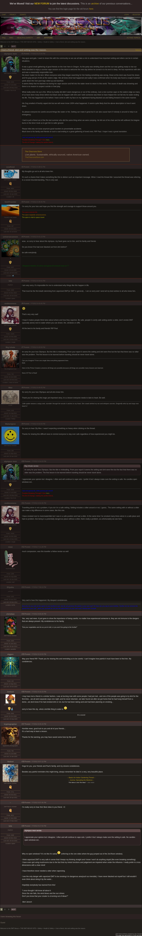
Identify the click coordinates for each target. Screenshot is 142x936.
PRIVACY (13, 14)
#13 (23, 587)
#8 (22, 387)
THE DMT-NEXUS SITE (28, 42)
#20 (23, 826)
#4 (22, 237)
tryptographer (10, 724)
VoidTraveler (10, 202)
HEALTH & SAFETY (25, 38)
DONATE (23, 14)
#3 (22, 202)
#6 (22, 303)
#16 (23, 692)
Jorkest (10, 692)
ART (38, 38)
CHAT (4, 14)
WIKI (11, 38)
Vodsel (10, 761)
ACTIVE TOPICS (133, 38)
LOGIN (126, 14)
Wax (10, 387)
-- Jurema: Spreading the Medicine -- (81, 780)
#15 (23, 654)
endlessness (10, 303)
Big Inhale (10, 347)
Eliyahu (10, 587)
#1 (22, 54)
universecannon (10, 237)
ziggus (10, 654)
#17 (23, 724)
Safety (40, 42)
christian (10, 614)
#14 (23, 614)
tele (10, 281)
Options (138, 50)
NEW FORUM (41, 3)
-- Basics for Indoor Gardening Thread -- (81, 777)
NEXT (14, 46)
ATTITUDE (48, 38)
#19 (23, 802)
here (47, 140)
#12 (23, 547)
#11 (23, 503)
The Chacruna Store (33, 152)
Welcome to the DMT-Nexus (9, 42)
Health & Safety (48, 42)
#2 (22, 167)
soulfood (10, 167)
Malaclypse (10, 424)
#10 (23, 461)
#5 (22, 281)
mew (10, 547)
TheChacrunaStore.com (34, 157)
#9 (22, 424)
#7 (22, 347)
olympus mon (10, 54)
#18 (23, 761)
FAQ (3, 38)
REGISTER (136, 14)
